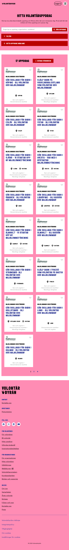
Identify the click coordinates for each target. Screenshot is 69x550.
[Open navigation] (65, 3)
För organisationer (9, 458)
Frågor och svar (8, 503)
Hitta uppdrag (7, 442)
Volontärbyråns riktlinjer (11, 520)
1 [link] (30, 371)
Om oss (5, 488)
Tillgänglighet (7, 529)
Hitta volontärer (8, 461)
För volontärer (7, 434)
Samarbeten (6, 492)
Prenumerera (7, 412)
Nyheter (5, 499)
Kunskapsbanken (8, 476)
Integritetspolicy (8, 525)
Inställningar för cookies (11, 537)
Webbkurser (7, 469)
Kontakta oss (6, 403)
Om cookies (6, 533)
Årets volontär (7, 496)
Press (4, 509)
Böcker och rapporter (10, 479)
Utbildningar (6, 465)
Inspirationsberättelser (10, 449)
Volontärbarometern (9, 472)
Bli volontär (6, 438)
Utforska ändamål (8, 445)
